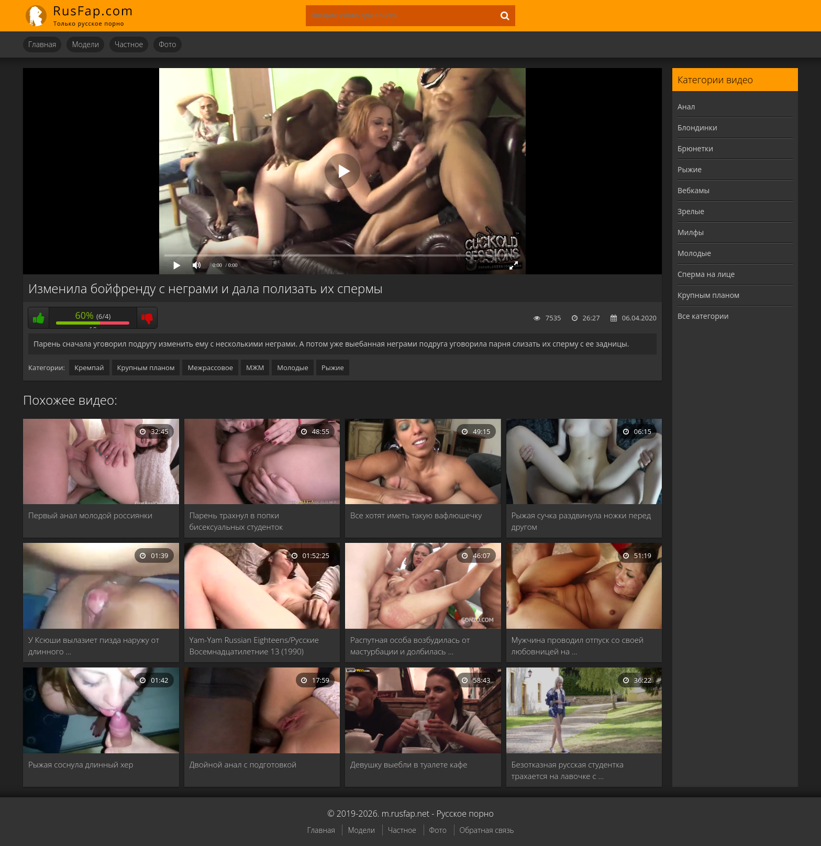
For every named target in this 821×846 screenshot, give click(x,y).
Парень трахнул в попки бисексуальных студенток (236, 521)
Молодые (292, 367)
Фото (167, 44)
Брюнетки (695, 148)
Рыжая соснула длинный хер (81, 764)
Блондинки (697, 127)
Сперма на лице (706, 274)
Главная (42, 44)
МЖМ (255, 367)
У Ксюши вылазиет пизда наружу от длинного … (93, 645)
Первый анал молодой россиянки (90, 515)
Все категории (703, 316)
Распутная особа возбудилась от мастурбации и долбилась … (410, 645)
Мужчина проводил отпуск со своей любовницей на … (578, 645)
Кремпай (89, 367)
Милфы (691, 232)
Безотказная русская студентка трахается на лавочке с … (568, 770)
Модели (85, 44)
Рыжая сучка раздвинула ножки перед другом (581, 521)
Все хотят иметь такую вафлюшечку (416, 515)
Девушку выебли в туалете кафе (408, 764)
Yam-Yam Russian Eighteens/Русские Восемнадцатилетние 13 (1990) (254, 645)
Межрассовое (210, 367)
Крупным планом (146, 367)
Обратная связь (487, 830)
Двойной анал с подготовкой (243, 764)
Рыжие (332, 367)
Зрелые (691, 211)
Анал (686, 107)
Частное (129, 44)
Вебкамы (693, 190)
